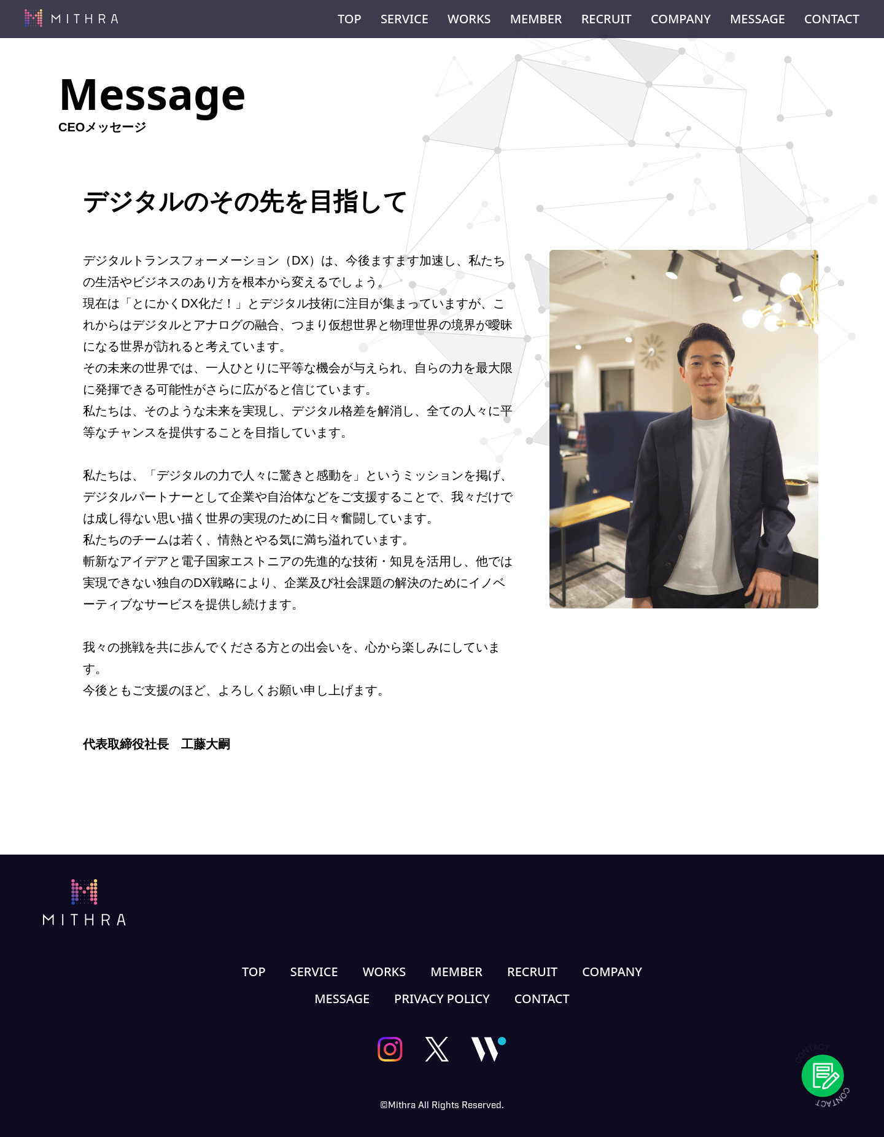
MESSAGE (757, 19)
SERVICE (404, 19)
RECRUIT (606, 19)
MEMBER (536, 19)
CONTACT (831, 19)
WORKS (469, 19)
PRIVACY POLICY (442, 998)
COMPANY (681, 19)
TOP (350, 19)
